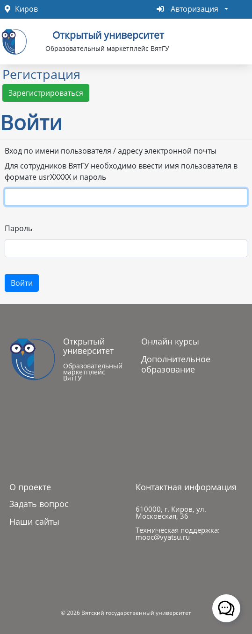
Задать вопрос (39, 503)
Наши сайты (34, 521)
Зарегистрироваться (45, 93)
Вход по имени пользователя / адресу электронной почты (110, 151)
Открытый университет (108, 34)
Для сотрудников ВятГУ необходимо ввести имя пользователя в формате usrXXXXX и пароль (121, 171)
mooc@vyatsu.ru (163, 537)
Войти (22, 283)
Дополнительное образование (175, 364)
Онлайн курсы (170, 341)
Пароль (18, 228)
